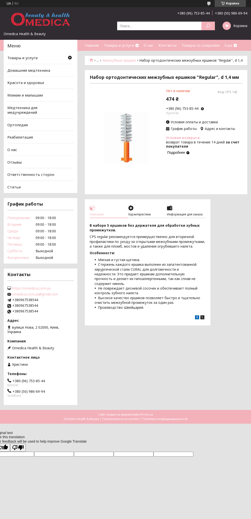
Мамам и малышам (25, 95)
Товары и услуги (119, 45)
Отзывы (14, 162)
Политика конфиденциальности (165, 419)
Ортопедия (17, 124)
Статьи (14, 186)
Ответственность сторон (30, 174)
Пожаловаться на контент (120, 419)
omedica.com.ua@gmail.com (35, 294)
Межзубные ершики (119, 60)
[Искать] (208, 26)
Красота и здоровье (25, 82)
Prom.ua (147, 414)
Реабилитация (20, 137)
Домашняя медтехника (28, 70)
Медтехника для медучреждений (22, 110)
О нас (148, 45)
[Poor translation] (18, 448)
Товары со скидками (200, 45)
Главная (92, 45)
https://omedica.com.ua (31, 288)
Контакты (167, 45)
